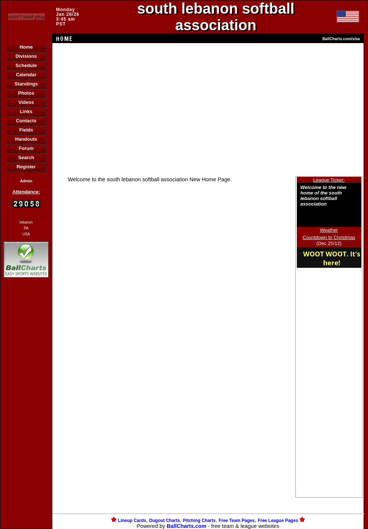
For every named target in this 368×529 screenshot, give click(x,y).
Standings (26, 84)
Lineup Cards (132, 520)
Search (26, 157)
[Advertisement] (26, 406)
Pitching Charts (199, 520)
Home (26, 47)
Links (26, 111)
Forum (26, 148)
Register (26, 166)
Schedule (26, 65)
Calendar (26, 74)
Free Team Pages (237, 520)
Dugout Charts (164, 520)
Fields (26, 130)
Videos (26, 102)
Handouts (26, 139)
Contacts (26, 120)
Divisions (26, 56)
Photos (26, 93)
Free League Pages (278, 520)
